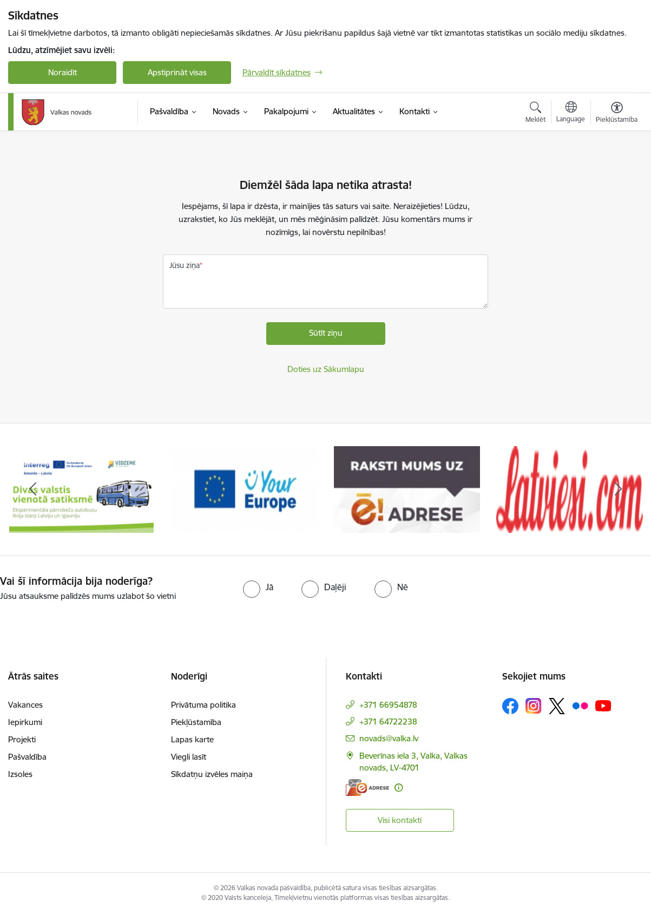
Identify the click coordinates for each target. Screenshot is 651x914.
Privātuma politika (203, 705)
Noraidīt (62, 72)
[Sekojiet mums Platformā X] (557, 706)
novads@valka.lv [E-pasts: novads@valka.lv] (388, 738)
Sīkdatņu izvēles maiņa (212, 774)
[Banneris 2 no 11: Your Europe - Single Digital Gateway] (244, 489)
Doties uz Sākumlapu (325, 369)
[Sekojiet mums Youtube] (603, 705)
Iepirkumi (25, 722)
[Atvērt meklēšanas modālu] (535, 114)
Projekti (22, 739)
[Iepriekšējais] (32, 489)
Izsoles (20, 774)
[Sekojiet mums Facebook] (510, 706)
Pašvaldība (27, 757)
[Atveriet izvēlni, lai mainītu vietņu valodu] (570, 113)
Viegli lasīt (188, 757)
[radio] (258, 586)
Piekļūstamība (196, 722)
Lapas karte (192, 739)
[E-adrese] (367, 788)
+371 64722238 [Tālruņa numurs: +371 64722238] (388, 721)
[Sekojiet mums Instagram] (533, 706)
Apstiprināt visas (177, 72)
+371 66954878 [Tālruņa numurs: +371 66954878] (388, 705)
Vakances (25, 705)
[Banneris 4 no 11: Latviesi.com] (569, 489)
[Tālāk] (618, 489)
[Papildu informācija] (398, 788)
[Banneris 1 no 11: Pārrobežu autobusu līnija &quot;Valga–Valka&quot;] (81, 489)
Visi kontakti (400, 820)
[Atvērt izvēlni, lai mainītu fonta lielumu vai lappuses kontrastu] (616, 114)
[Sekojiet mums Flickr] (580, 705)
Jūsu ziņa (184, 265)
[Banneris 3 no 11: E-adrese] (407, 489)
